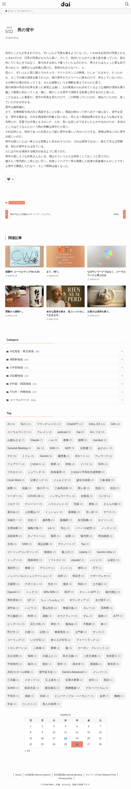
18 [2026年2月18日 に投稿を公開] (65, 738)
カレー (89, 608)
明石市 (78, 576)
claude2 (77, 560)
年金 (11, 704)
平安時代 (14, 664)
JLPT (118, 616)
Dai (80, 432)
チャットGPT (89, 592)
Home (18, 774)
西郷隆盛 (72, 688)
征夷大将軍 (74, 680)
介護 (29, 632)
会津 (104, 696)
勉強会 (71, 624)
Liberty (85, 552)
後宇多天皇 (47, 672)
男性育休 (14, 600)
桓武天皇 (32, 688)
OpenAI (13, 592)
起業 (70, 536)
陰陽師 (66, 520)
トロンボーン (17, 648)
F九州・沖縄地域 (67, 392)
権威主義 (70, 608)
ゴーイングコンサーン (22, 552)
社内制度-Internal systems (37, 774)
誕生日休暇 (85, 480)
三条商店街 (63, 488)
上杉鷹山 (32, 512)
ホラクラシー (67, 616)
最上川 (67, 552)
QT (31, 600)
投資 (99, 488)
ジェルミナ (62, 480)
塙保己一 (14, 520)
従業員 (87, 496)
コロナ (13, 504)
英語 (108, 680)
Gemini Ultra (106, 552)
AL (40, 448)
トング (32, 592)
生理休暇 (14, 528)
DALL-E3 (97, 424)
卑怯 (55, 624)
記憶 (44, 632)
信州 (62, 576)
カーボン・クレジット (93, 648)
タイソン (105, 520)
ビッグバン (16, 624)
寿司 (82, 568)
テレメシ (44, 432)
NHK (54, 448)
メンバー (100, 672)
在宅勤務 (85, 520)
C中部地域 (67, 367)
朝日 (47, 664)
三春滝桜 (106, 480)
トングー (14, 560)
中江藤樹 (14, 616)
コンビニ (29, 704)
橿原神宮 (35, 560)
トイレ (28, 456)
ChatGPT (75, 424)
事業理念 (62, 632)
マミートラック (87, 640)
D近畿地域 (67, 375)
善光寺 (113, 664)
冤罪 (55, 536)
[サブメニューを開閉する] (122, 351)
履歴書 (64, 456)
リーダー (14, 496)
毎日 (32, 664)
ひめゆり (37, 464)
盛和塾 (48, 520)
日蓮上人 (49, 656)
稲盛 (26, 488)
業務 (55, 648)
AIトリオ (97, 432)
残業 (55, 464)
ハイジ (96, 560)
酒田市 (13, 568)
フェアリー (16, 464)
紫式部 (86, 536)
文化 (32, 520)
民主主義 (70, 656)
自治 (114, 488)
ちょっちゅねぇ (52, 600)
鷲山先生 (49, 608)
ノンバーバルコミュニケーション (29, 576)
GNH (27, 544)
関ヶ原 (84, 488)
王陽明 (13, 584)
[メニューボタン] (4, 4)
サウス (109, 512)
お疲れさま (16, 440)
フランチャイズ (49, 424)
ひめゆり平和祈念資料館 (88, 472)
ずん (87, 616)
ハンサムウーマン (62, 496)
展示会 (13, 512)
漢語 (67, 584)
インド (66, 568)
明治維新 (105, 536)
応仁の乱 (37, 624)
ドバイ (86, 464)
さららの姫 (112, 504)
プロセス (14, 472)
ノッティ (108, 528)
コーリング (16, 640)
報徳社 (50, 552)
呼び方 (13, 632)
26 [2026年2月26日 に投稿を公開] (77, 744)
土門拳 (81, 632)
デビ (11, 456)
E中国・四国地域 (67, 383)
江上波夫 (52, 680)
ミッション (53, 512)
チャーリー (33, 504)
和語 (82, 584)
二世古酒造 (91, 656)
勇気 (93, 504)
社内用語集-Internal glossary (68, 774)
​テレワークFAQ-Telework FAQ (101, 774)
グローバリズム (97, 688)
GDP (69, 448)
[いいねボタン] (8, 179)
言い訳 (92, 512)
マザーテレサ (100, 576)
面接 (102, 616)
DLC (26, 424)
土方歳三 (100, 584)
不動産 (89, 624)
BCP (69, 592)
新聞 (82, 440)
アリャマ (47, 568)
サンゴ (98, 632)
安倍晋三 (113, 656)
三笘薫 (13, 680)
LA (51, 528)
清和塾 (107, 608)
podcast (64, 432)
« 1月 (27, 750)
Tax (85, 544)
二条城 (39, 648)
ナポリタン (33, 584)
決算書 (86, 448)
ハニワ (31, 608)
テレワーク (103, 456)
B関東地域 (67, 359)
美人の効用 (51, 704)
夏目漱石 (52, 688)
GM (115, 424)
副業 (11, 488)
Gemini (46, 456)
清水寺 (78, 664)
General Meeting (19, 448)
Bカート (82, 456)
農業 (29, 568)
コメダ (104, 496)
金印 (93, 680)
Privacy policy (65, 778)
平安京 (13, 696)
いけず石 (37, 640)
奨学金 (13, 608)
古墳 (11, 544)
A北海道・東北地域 (67, 351)
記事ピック (39, 480)
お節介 (113, 560)
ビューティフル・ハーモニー (74, 696)
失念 (52, 584)
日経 (44, 696)
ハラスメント (58, 504)
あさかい (105, 448)
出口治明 (14, 656)
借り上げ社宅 (61, 640)
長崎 (32, 656)
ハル (52, 440)
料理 (32, 616)
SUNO (13, 688)
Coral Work (16, 480)
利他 (70, 464)
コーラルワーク (17, 202)
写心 (65, 528)
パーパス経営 (86, 528)
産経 (29, 696)
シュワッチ (36, 472)
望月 (61, 664)
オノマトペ (36, 536)
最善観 (74, 512)
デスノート (66, 544)
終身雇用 (58, 472)
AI (11, 424)
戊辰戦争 (14, 536)
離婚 (118, 696)
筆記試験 (45, 544)
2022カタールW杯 (20, 672)
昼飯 (47, 616)
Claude (36, 440)
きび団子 (102, 600)
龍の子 (43, 488)
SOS (102, 464)
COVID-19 (36, 496)
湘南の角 (35, 528)
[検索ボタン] (127, 4)
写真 (78, 504)
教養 (67, 440)
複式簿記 (112, 592)
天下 (97, 568)
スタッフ (32, 680)
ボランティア (79, 600)
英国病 (96, 664)
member (100, 440)
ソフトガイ (56, 560)
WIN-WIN (51, 592)
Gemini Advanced (74, 672)
